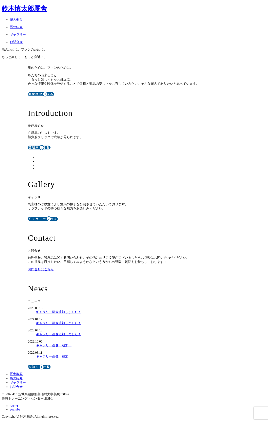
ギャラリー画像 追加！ (53, 345)
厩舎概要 (16, 374)
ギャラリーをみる (42, 218)
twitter (14, 405)
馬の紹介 (16, 378)
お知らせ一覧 (39, 366)
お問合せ (16, 386)
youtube (15, 409)
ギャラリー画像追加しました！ (58, 312)
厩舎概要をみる (41, 94)
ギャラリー (18, 382)
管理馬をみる (39, 147)
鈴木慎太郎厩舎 (24, 8)
